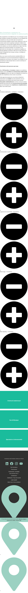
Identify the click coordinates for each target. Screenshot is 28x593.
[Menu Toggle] (14, 28)
